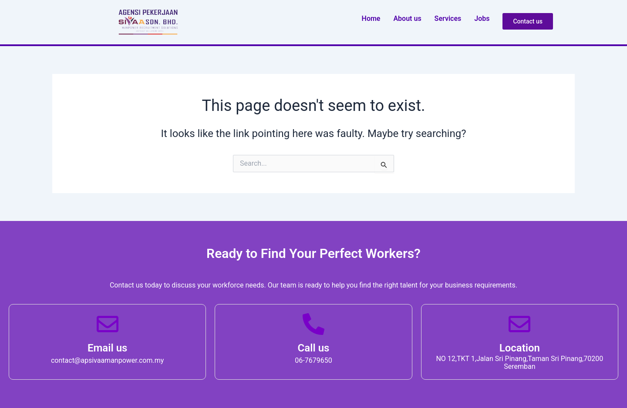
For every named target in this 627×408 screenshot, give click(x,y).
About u (407, 18)
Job (481, 18)
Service (448, 18)
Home (371, 18)
